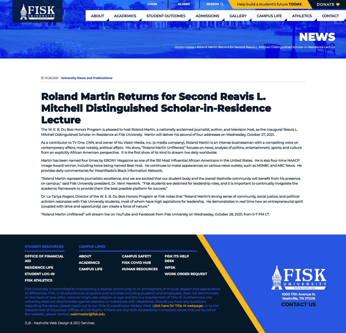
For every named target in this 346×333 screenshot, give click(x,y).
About (97, 16)
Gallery (237, 16)
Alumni (184, 4)
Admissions (207, 16)
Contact (330, 16)
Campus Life (269, 16)
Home (179, 47)
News (190, 47)
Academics (125, 16)
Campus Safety (136, 256)
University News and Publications (86, 78)
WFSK (170, 267)
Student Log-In (40, 274)
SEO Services (83, 323)
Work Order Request (186, 274)
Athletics (302, 16)
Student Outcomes (166, 16)
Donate (328, 4)
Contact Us (298, 305)
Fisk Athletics (38, 280)
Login (152, 4)
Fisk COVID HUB (136, 263)
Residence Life (39, 267)
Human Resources (140, 269)
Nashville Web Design (51, 323)
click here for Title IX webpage (178, 306)
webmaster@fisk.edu (87, 314)
